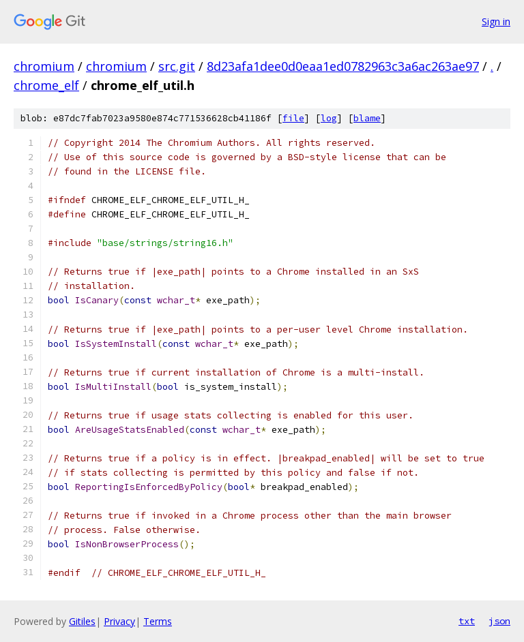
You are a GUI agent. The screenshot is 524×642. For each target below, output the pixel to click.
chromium (44, 66)
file (293, 118)
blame (367, 118)
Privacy (119, 621)
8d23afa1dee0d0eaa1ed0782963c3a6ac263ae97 (343, 66)
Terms (157, 621)
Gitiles (82, 621)
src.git (176, 66)
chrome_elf (46, 85)
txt (466, 621)
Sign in (496, 21)
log (329, 118)
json (499, 621)
